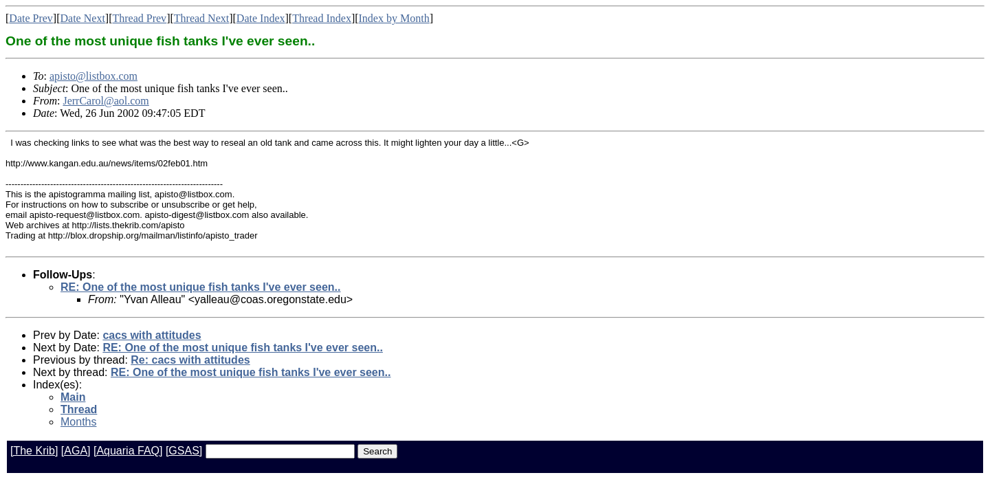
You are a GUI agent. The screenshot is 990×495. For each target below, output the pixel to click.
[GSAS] (184, 450)
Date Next (82, 18)
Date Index (260, 18)
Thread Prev (139, 18)
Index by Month (394, 18)
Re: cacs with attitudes (190, 360)
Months (78, 422)
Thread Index (321, 18)
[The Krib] (34, 450)
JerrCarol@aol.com (105, 101)
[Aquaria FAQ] (128, 450)
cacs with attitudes (151, 335)
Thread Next (201, 18)
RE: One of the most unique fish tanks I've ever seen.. (200, 287)
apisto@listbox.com (94, 76)
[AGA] (76, 450)
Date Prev (31, 18)
